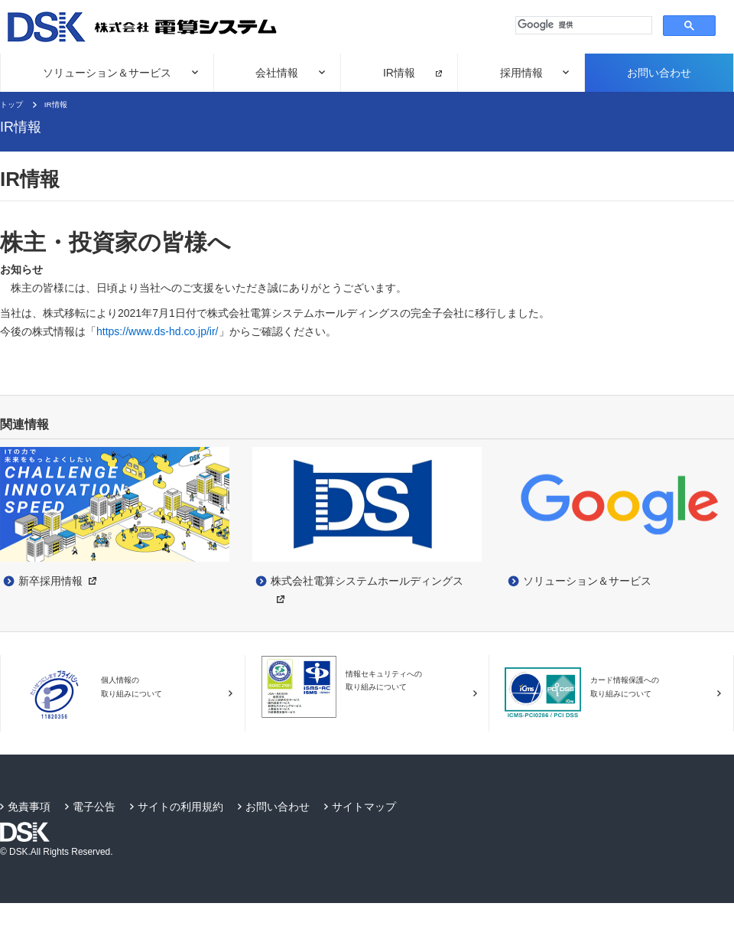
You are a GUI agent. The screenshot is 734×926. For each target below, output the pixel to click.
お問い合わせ (659, 73)
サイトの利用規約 (180, 806)
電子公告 (94, 806)
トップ (11, 104)
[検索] (582, 25)
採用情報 (521, 73)
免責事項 (29, 806)
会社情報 (276, 73)
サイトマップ (364, 806)
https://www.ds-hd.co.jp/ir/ (157, 331)
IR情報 (399, 73)
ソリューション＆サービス (107, 73)
